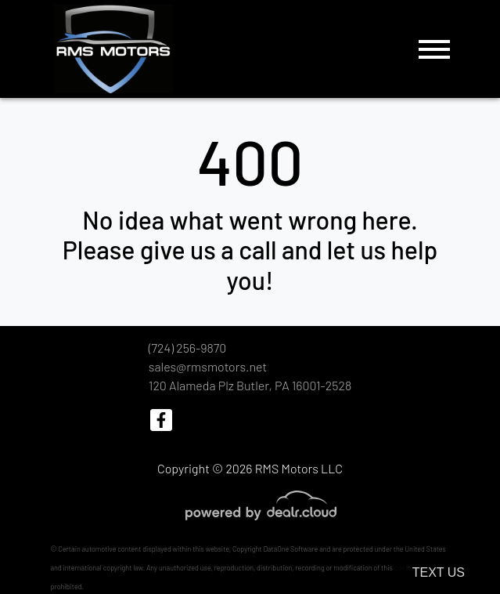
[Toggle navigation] (434, 49)
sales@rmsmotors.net (208, 366)
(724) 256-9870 (187, 347)
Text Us (438, 572)
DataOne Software (290, 549)
